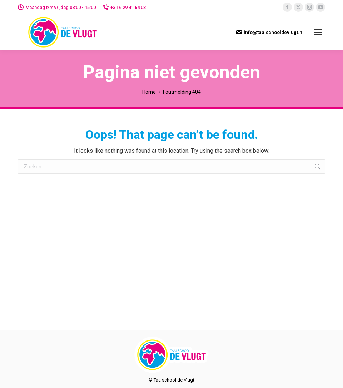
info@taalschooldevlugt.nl (270, 32)
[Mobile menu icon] (318, 32)
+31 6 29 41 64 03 (124, 7)
